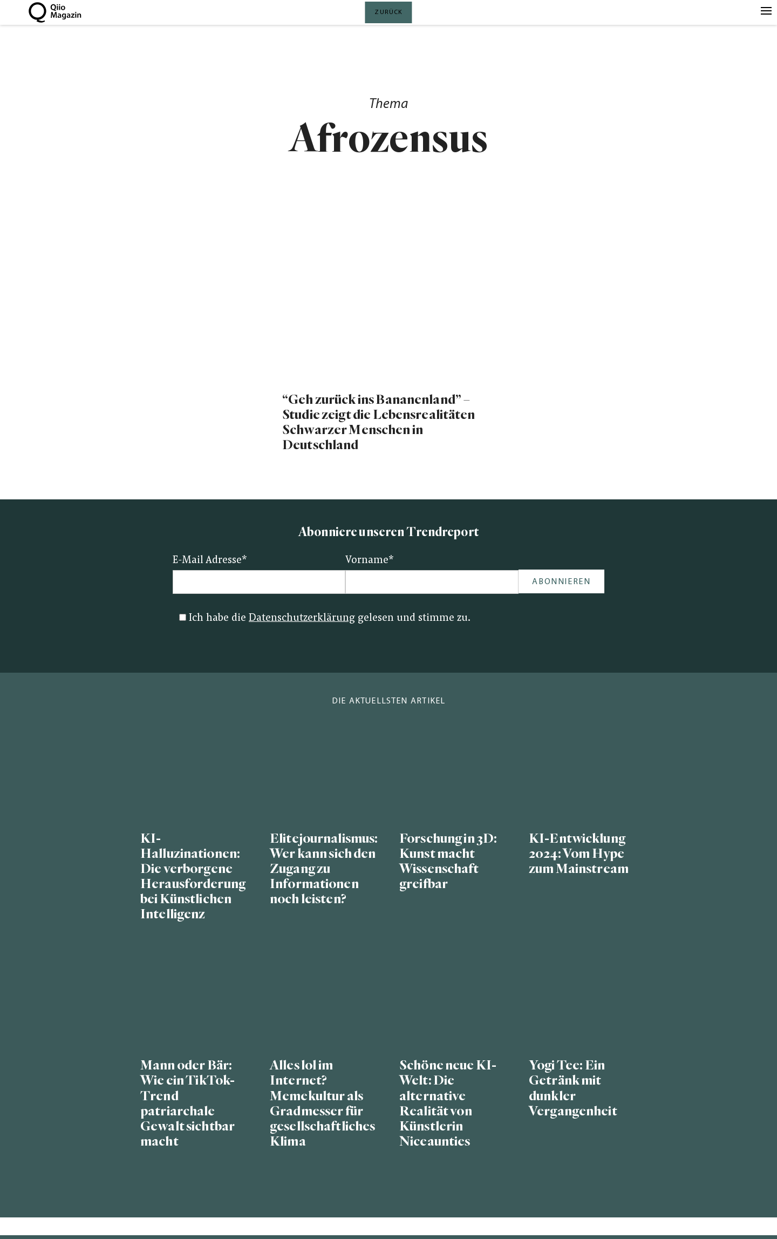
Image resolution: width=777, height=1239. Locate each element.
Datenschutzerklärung (302, 618)
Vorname (369, 561)
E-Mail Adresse (210, 561)
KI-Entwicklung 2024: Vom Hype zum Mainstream (579, 854)
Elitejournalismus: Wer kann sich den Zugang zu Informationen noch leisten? (324, 869)
